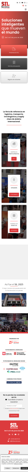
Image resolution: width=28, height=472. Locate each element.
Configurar (8, 468)
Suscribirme (14, 415)
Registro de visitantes (14, 77)
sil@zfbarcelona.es (15, 441)
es (25, 5)
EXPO (14, 158)
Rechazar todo (16, 468)
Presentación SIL (14, 50)
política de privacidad (14, 408)
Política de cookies (18, 463)
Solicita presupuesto (14, 64)
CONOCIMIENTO (14, 194)
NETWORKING (14, 230)
